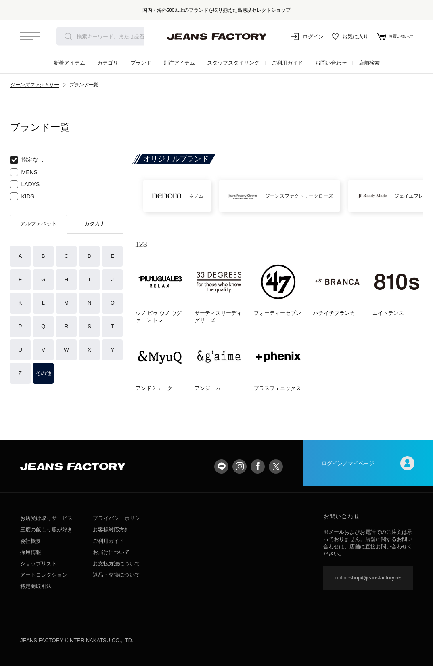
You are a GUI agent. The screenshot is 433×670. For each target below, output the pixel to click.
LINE (221, 470)
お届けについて (111, 556)
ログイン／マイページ (368, 470)
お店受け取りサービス (46, 522)
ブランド (140, 63)
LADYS (25, 184)
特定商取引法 (36, 590)
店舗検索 (369, 63)
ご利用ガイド (287, 63)
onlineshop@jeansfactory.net (369, 582)
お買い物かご (391, 36)
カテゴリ (107, 63)
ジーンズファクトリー (34, 85)
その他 (43, 373)
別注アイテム (179, 63)
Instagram (239, 470)
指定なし (27, 160)
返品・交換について (116, 579)
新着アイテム (69, 63)
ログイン (300, 36)
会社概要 (30, 545)
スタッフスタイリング (233, 63)
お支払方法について (116, 568)
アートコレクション (43, 579)
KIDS (22, 196)
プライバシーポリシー (119, 522)
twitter (276, 470)
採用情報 (30, 556)
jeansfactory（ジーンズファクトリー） (216, 36)
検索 (68, 36)
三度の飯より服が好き (46, 534)
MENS (24, 172)
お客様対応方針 (111, 534)
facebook (258, 470)
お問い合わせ (331, 63)
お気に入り (342, 36)
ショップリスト (38, 568)
